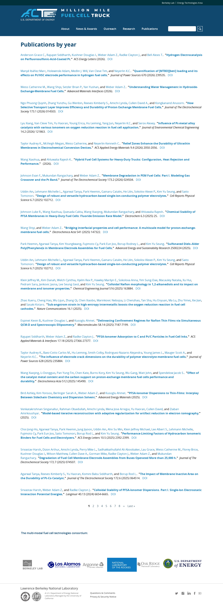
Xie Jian (196, 300)
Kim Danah (48, 280)
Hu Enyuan (160, 300)
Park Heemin (91, 191)
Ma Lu (172, 300)
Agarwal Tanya (72, 191)
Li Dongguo (47, 373)
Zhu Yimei (184, 300)
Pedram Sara (29, 284)
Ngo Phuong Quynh (33, 103)
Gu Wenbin (75, 103)
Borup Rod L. (85, 433)
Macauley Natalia (170, 280)
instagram (183, 594)
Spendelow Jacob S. (171, 373)
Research (129, 29)
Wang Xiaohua (30, 159)
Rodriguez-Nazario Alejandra (123, 353)
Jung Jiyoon (85, 429)
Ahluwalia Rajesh (152, 212)
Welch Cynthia (66, 280)
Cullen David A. (138, 103)
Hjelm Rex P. (85, 280)
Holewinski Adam (58, 71)
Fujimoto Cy (90, 244)
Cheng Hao (44, 300)
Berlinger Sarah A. (65, 393)
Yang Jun (107, 123)
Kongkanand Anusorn (169, 103)
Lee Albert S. (159, 429)
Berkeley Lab (168, 3)
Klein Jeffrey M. (30, 280)
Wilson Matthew (57, 454)
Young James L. (153, 353)
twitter (177, 594)
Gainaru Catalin (111, 191)
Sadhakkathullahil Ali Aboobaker (119, 449)
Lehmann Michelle (181, 429)
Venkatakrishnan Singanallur (39, 409)
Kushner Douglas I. (84, 55)
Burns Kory (97, 373)
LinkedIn (189, 594)
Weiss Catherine (76, 143)
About (65, 29)
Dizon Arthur (51, 449)
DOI (109, 59)
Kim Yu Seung (166, 191)
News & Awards (86, 29)
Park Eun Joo (107, 244)
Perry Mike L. (88, 449)
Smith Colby (95, 353)
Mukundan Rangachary (57, 175)
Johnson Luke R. (31, 212)
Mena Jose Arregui (118, 409)
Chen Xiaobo (87, 300)
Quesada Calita (73, 212)
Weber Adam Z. (108, 55)
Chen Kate (82, 373)
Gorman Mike (98, 454)
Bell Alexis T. (155, 55)
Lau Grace (148, 449)
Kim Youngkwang (70, 244)
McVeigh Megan (53, 143)
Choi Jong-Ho (29, 429)
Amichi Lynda (118, 103)
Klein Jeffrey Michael (137, 429)
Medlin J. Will (79, 71)
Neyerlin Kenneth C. (107, 143)
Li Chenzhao (132, 300)
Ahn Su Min (115, 429)
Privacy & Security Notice (103, 596)
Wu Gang (131, 373)
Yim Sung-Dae (148, 280)
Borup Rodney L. (128, 244)
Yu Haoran (61, 123)
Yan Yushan (91, 87)
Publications (150, 29)
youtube (200, 594)
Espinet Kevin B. (31, 320)
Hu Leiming (93, 123)
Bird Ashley (28, 393)
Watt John (145, 373)
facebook (195, 594)
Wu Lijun (58, 300)
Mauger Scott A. (175, 353)
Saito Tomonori (65, 433)
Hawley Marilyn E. (105, 280)
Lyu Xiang (27, 123)
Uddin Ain (27, 191)
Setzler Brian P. (72, 87)
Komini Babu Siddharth (97, 474)
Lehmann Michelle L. (48, 191)
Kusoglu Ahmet (84, 320)
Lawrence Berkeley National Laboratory (49, 588)
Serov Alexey (146, 123)
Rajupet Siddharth (58, 55)
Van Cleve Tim (98, 71)
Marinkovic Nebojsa (109, 300)
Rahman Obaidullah (73, 409)
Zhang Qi (71, 300)
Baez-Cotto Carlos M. (56, 353)
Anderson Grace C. (33, 55)
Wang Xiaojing (93, 212)
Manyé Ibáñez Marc (33, 71)
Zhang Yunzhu (57, 103)
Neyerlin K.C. (122, 71)
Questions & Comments (102, 593)
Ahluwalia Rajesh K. (59, 159)
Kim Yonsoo (44, 393)
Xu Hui (187, 280)
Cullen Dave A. (78, 454)
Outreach (110, 29)
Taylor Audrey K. (31, 143)
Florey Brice (190, 449)
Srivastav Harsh (31, 449)
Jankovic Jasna (48, 284)
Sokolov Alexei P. (145, 191)
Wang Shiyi (54, 87)
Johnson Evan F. (31, 175)
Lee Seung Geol (69, 284)
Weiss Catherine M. (33, 87)
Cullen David (154, 409)
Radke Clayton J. (129, 55)
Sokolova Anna (128, 280)
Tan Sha (146, 300)
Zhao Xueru (28, 300)
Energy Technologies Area (190, 3)
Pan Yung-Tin (65, 373)
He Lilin (128, 191)
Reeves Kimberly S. (96, 103)
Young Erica (77, 123)
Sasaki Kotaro (35, 304)
